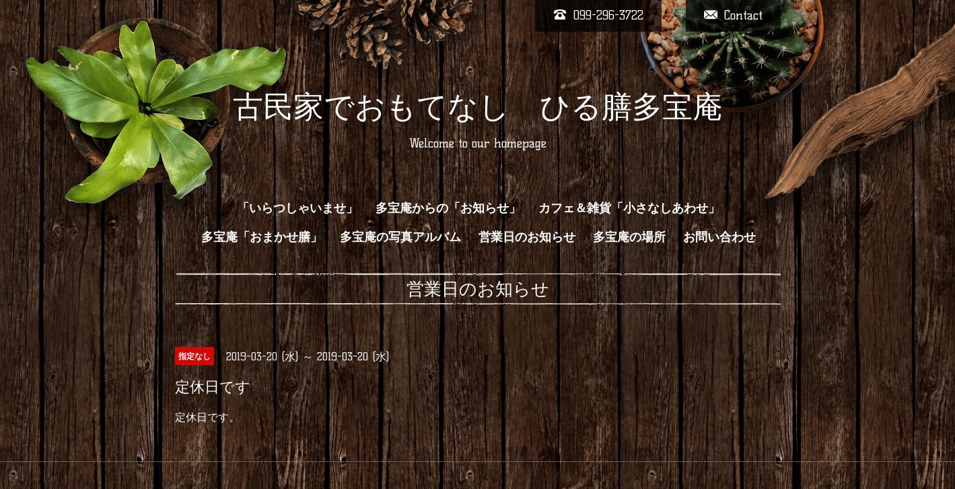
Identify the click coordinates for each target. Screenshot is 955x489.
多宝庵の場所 (629, 237)
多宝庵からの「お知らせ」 (448, 208)
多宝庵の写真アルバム (400, 237)
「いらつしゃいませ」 (297, 208)
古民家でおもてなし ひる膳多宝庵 (478, 106)
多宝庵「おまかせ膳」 (261, 237)
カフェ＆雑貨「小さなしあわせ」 (629, 208)
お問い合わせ (719, 237)
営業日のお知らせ (527, 237)
